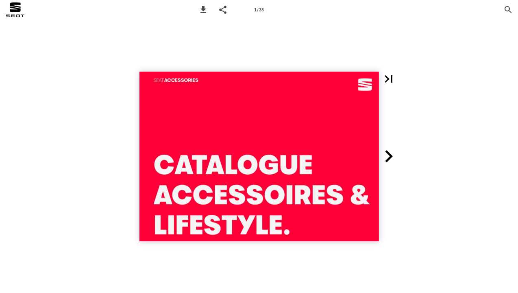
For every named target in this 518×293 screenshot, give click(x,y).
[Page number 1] (259, 10)
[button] (203, 10)
